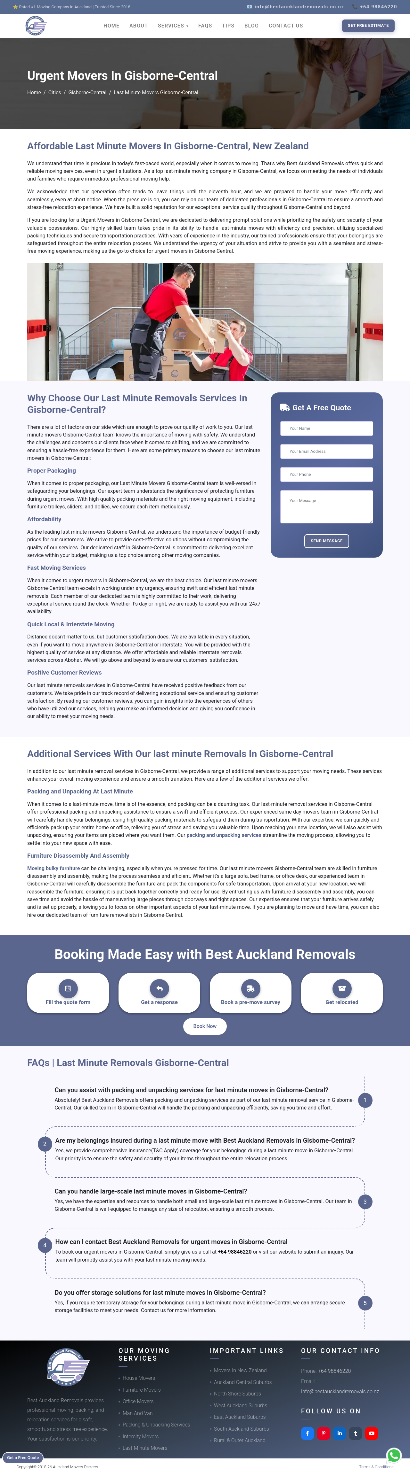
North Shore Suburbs (237, 1394)
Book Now (205, 1026)
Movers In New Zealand (240, 1370)
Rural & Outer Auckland (240, 1440)
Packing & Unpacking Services (156, 1425)
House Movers (139, 1378)
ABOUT (138, 26)
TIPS (228, 26)
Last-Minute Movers (145, 1448)
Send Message (327, 540)
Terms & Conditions (376, 1466)
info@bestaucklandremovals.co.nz (340, 1391)
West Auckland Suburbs (240, 1406)
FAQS (205, 26)
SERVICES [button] (172, 26)
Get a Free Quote (26, 1457)
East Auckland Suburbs (240, 1417)
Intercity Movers (141, 1436)
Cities (54, 92)
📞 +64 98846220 (374, 7)
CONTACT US (286, 26)
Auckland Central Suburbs (243, 1382)
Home (34, 92)
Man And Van (138, 1413)
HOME (111, 26)
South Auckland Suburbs (241, 1429)
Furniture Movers (142, 1390)
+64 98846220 (234, 1252)
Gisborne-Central (87, 92)
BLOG (251, 26)
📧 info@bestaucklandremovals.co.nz (295, 7)
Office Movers (138, 1401)
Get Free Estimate (368, 25)
